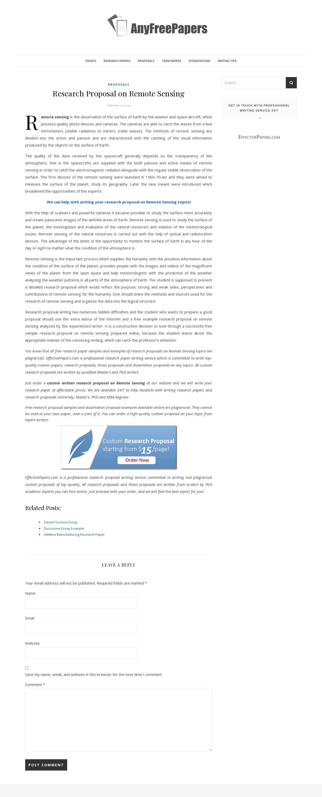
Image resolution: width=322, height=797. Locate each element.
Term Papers (171, 61)
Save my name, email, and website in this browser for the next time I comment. (94, 674)
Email (29, 618)
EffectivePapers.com (259, 136)
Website (32, 643)
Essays (91, 61)
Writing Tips (227, 61)
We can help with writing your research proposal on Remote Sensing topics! (119, 201)
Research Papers (117, 61)
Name (30, 593)
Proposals (146, 61)
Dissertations (199, 61)
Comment (35, 684)
